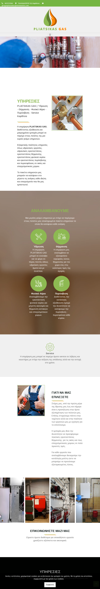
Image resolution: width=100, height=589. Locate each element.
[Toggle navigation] (50, 35)
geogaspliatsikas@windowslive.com (15, 5)
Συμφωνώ (50, 585)
